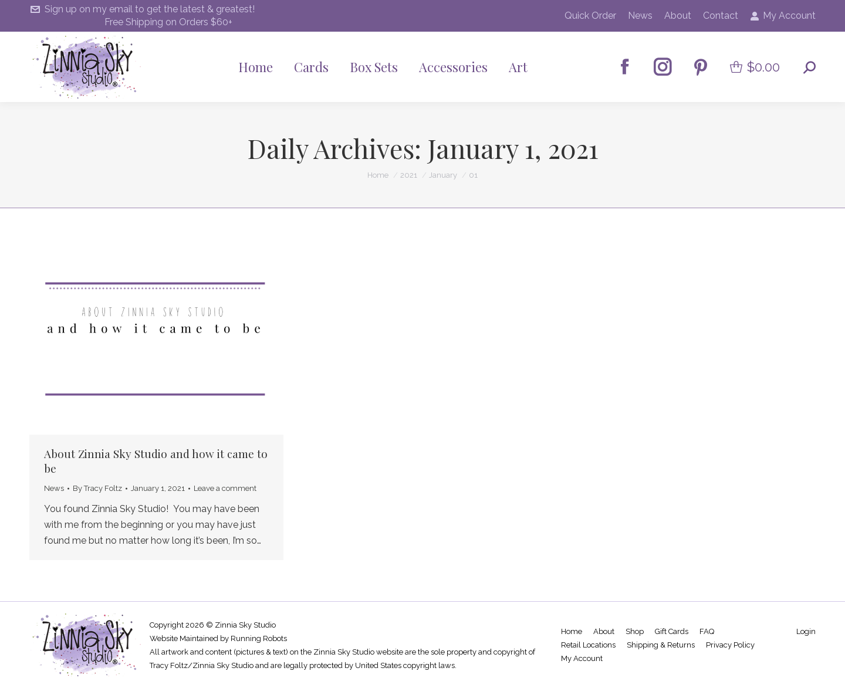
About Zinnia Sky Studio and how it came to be (156, 461)
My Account (783, 15)
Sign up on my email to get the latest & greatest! (142, 9)
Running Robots (259, 638)
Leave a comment (225, 488)
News (54, 488)
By (97, 488)
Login (806, 631)
